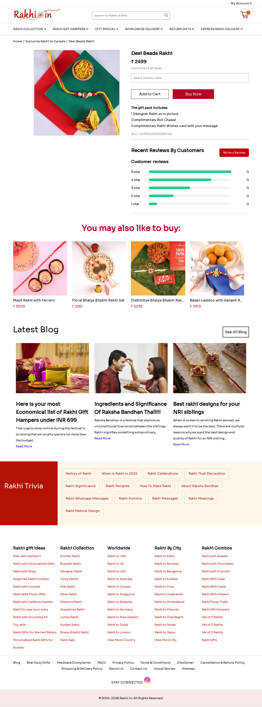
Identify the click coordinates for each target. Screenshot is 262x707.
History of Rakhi (78, 473)
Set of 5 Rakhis (212, 632)
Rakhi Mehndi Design (82, 511)
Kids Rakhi (67, 586)
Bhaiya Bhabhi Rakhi (74, 632)
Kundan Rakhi (69, 625)
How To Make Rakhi (155, 486)
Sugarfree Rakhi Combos (31, 579)
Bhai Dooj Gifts (38, 662)
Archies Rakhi (70, 556)
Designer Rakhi (71, 571)
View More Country (121, 640)
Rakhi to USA (116, 556)
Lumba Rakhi (69, 617)
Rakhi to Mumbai (166, 564)
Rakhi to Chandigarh (169, 617)
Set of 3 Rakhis (212, 625)
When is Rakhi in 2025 (119, 473)
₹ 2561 (77, 306)
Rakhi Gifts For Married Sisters (35, 632)
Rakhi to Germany (120, 609)
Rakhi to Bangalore (168, 571)
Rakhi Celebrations (163, 473)
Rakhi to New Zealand (122, 617)
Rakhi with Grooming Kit (30, 617)
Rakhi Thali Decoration (207, 473)
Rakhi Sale (67, 640)
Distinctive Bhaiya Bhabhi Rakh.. (158, 300)
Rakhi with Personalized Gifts (34, 564)
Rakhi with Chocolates (218, 564)
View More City (165, 640)
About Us (116, 668)
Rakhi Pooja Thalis (215, 602)
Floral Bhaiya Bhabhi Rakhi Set (98, 300)
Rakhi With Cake (213, 579)
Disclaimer (185, 662)
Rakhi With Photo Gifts (29, 594)
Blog (16, 662)
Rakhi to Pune (164, 586)
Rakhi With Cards (214, 586)
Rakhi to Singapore (121, 594)
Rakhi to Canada (118, 586)
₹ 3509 (19, 306)
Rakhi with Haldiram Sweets (33, 602)
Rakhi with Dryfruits (216, 571)
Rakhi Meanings (201, 498)
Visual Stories (164, 668)
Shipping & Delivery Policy (81, 668)
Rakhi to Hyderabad (169, 594)
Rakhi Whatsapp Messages (87, 498)
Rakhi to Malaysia (119, 602)
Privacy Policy (123, 662)
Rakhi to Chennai (167, 609)
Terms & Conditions (155, 662)
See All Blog (236, 332)
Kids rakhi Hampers (27, 556)
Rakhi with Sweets (215, 556)
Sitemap (188, 668)
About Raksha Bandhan (199, 486)
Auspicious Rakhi (72, 609)
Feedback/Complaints (74, 662)
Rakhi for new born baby (30, 609)
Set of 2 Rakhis (212, 617)
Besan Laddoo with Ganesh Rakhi (218, 300)
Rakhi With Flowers (215, 594)
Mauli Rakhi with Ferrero (34, 300)
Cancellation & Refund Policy (222, 662)
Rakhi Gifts (209, 640)
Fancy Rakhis (69, 579)
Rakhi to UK (115, 564)
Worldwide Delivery (142, 29)
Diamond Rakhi (71, 602)
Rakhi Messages (165, 498)
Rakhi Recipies (117, 486)
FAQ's (101, 662)
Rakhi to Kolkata (166, 579)
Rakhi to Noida (165, 625)
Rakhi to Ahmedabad (169, 602)
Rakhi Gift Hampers (69, 29)
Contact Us (138, 668)
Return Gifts (180, 29)
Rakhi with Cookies (26, 586)
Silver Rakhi (68, 594)
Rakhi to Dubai (117, 625)
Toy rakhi (19, 625)
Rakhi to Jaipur (165, 632)
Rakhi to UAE (116, 571)
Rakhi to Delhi (164, 556)
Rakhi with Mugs (24, 571)
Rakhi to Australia (119, 579)
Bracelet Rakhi (70, 564)
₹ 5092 (137, 306)
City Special (105, 29)
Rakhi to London (119, 632)
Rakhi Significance (80, 486)
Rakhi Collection (28, 29)
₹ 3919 (195, 306)
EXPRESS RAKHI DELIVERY (220, 29)
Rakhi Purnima (130, 498)
